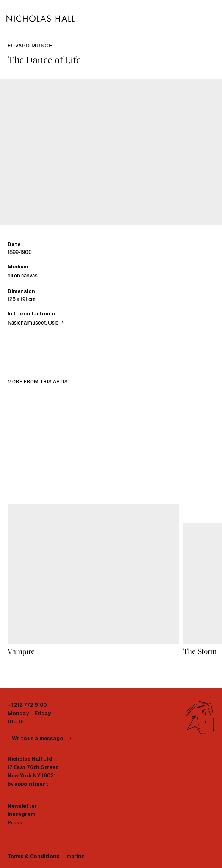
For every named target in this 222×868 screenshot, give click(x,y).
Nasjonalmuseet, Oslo (36, 323)
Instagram (21, 815)
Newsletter (22, 806)
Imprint (74, 857)
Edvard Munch (30, 46)
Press (15, 823)
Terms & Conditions (33, 857)
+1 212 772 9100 (27, 705)
